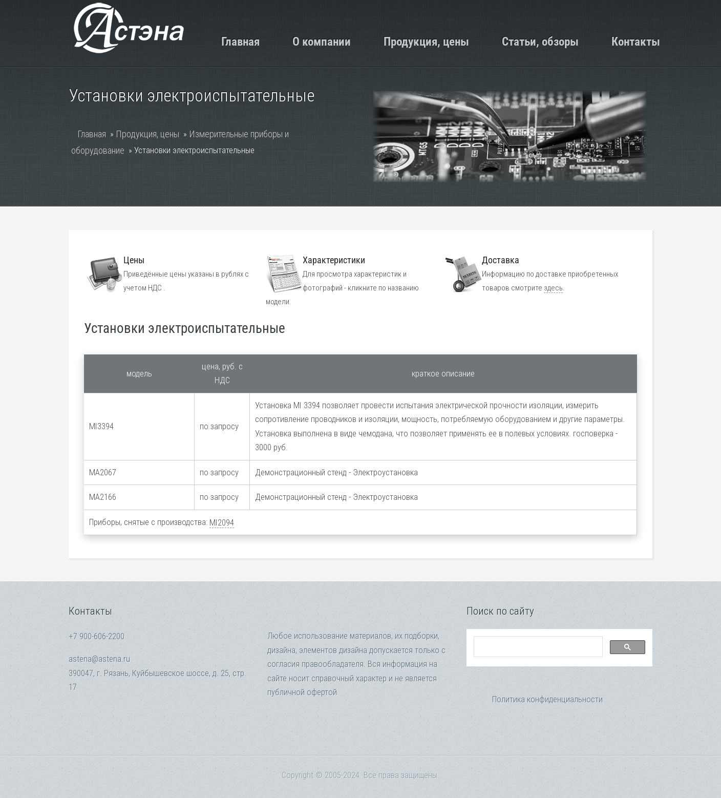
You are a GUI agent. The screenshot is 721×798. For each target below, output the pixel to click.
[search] (537, 647)
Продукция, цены (426, 41)
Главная (240, 41)
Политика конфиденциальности (547, 699)
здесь (553, 287)
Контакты (635, 41)
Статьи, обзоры (540, 41)
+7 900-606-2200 (96, 636)
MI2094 (221, 523)
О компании (321, 41)
